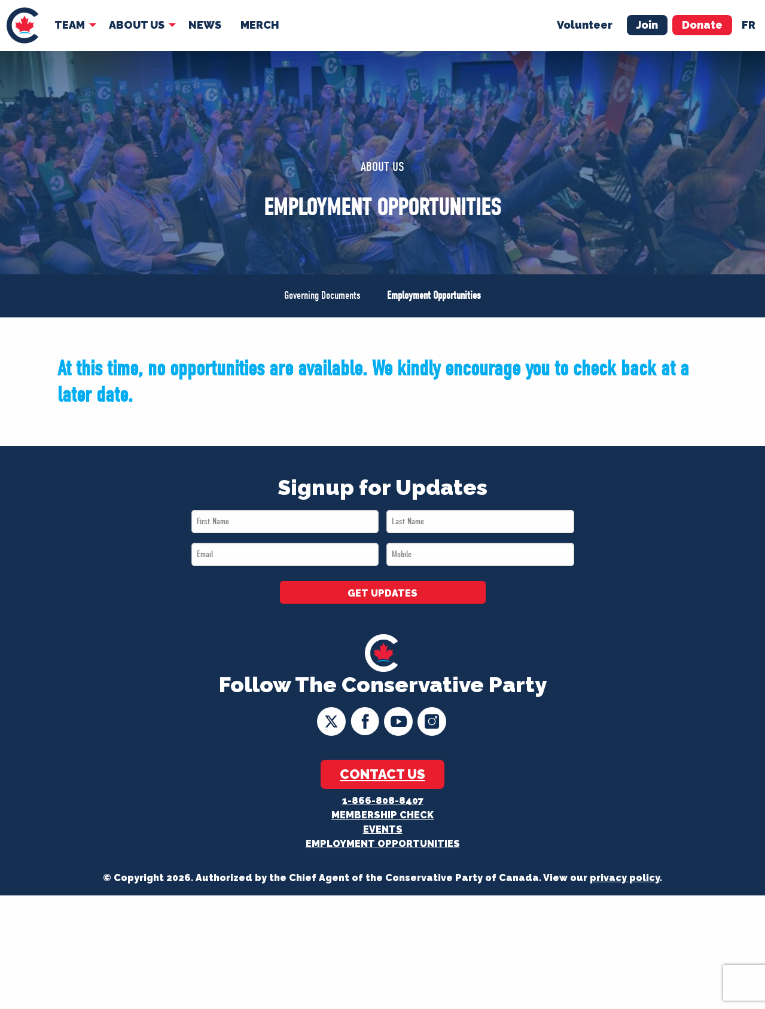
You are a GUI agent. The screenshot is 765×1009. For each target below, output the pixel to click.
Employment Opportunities (434, 295)
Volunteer (584, 25)
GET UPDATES (382, 593)
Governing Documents (322, 295)
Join (647, 25)
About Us (136, 25)
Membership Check (382, 815)
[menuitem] (22, 25)
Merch (259, 25)
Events (383, 829)
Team (69, 25)
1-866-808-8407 (382, 800)
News (204, 25)
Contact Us (382, 774)
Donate (702, 25)
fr (748, 25)
